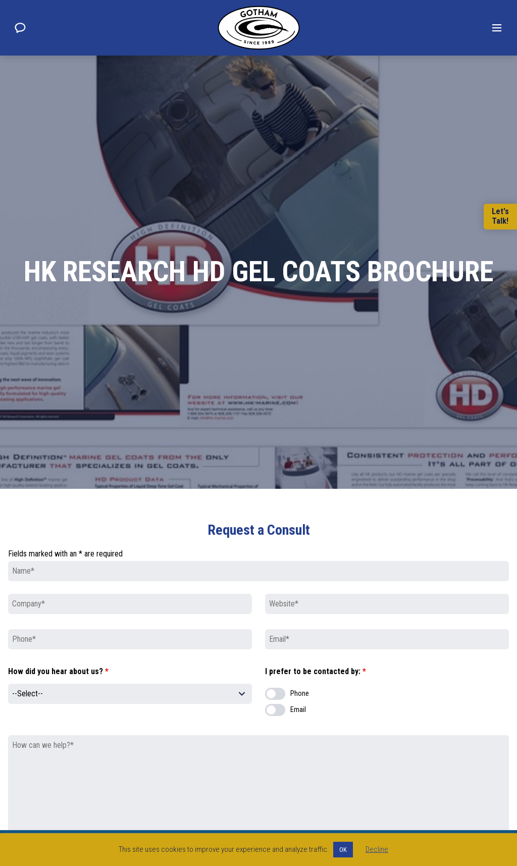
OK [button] (343, 849)
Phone (299, 693)
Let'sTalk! (500, 216)
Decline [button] (377, 849)
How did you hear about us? (58, 671)
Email (298, 709)
